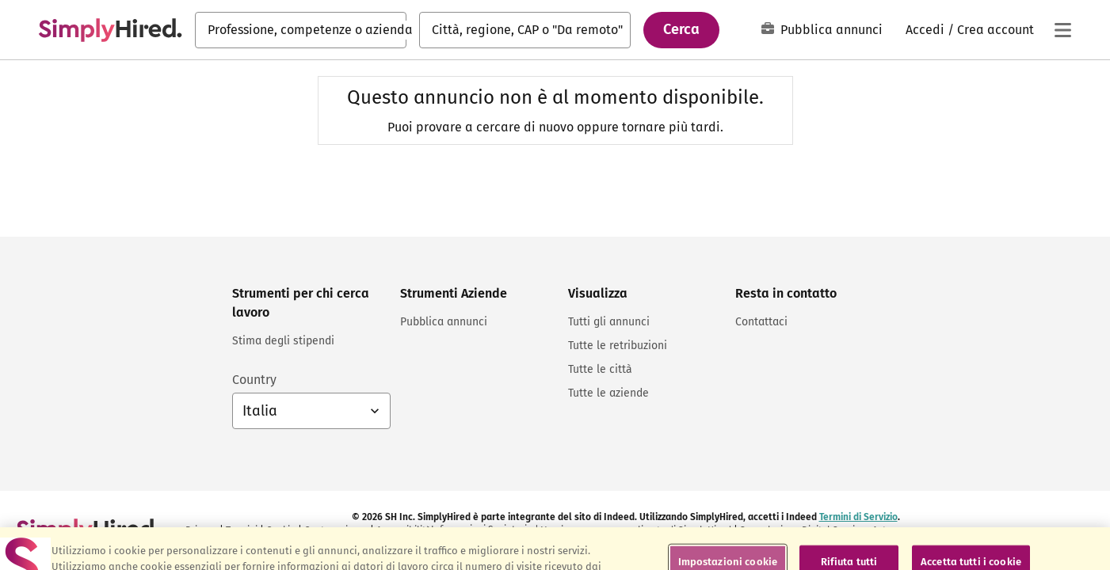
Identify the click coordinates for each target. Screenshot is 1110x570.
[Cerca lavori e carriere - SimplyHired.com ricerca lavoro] (110, 30)
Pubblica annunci (822, 29)
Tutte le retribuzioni (617, 345)
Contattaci (761, 322)
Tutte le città (600, 369)
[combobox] (300, 30)
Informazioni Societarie (481, 529)
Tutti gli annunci (609, 322)
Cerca (681, 29)
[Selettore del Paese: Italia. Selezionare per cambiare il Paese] (311, 411)
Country (254, 379)
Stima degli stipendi (283, 341)
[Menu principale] (1062, 30)
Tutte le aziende (608, 393)
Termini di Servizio (858, 516)
